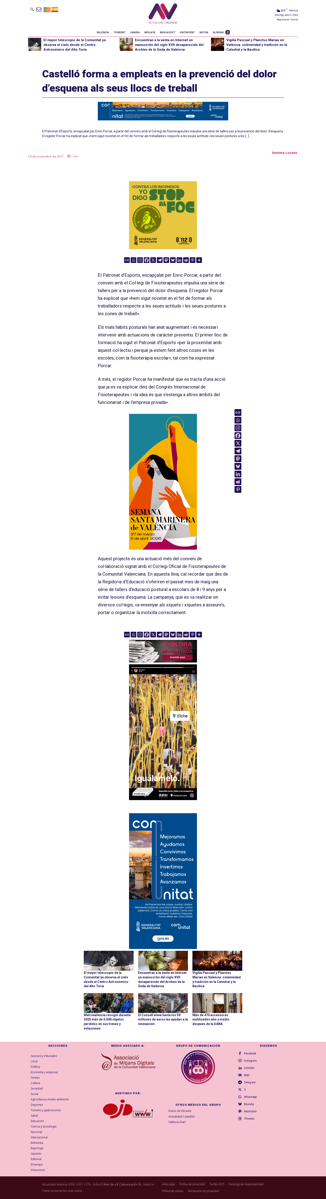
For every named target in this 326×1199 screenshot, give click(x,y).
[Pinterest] (192, 260)
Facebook (250, 1053)
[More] (199, 260)
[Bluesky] (173, 260)
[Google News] (127, 260)
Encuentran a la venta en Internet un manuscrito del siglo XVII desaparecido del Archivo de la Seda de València (169, 45)
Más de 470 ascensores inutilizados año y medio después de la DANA (210, 1019)
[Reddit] (186, 260)
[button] (32, 9)
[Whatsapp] (133, 260)
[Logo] (163, 14)
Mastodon (250, 1111)
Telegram (250, 1082)
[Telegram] (160, 260)
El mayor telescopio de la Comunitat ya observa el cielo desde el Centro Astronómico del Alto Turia (74, 45)
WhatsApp (250, 1097)
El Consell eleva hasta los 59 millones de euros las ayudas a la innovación (163, 1019)
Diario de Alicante (179, 1111)
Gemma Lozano (284, 152)
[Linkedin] (179, 260)
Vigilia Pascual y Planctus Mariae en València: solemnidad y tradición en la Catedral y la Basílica (256, 45)
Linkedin (249, 1068)
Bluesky (249, 1104)
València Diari (177, 1122)
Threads (249, 1118)
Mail (246, 1075)
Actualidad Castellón (181, 1116)
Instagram (250, 1060)
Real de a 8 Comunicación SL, (123, 1184)
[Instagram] (140, 260)
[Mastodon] (166, 260)
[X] (153, 260)
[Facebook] (146, 260)
